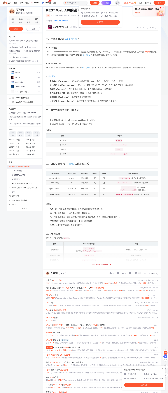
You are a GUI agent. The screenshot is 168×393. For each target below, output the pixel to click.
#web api (57, 21)
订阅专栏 (151, 27)
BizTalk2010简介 (18, 57)
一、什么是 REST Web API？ (19, 167)
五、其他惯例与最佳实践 (18, 200)
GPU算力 (47, 2)
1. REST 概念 (17, 171)
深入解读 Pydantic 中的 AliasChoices (22, 113)
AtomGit (35, 3)
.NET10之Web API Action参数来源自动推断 (24, 124)
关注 (62, 273)
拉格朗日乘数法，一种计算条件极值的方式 (24, 52)
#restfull (65, 21)
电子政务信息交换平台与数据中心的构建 (23, 42)
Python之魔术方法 (22, 98)
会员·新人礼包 (129, 2)
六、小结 (12, 204)
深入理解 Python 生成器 (24, 102)
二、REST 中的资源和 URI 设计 (20, 183)
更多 (55, 3)
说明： (14, 192)
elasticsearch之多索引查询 (22, 47)
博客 (16, 3)
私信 (33, 29)
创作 (159, 3)
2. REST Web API (18, 175)
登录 (117, 3)
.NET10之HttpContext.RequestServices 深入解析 (25, 118)
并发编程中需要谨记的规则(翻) (23, 61)
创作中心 (148, 3)
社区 (27, 3)
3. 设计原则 (16, 179)
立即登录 (100, 22)
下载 (21, 3)
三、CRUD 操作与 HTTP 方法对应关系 (23, 188)
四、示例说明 (14, 196)
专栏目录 (153, 273)
